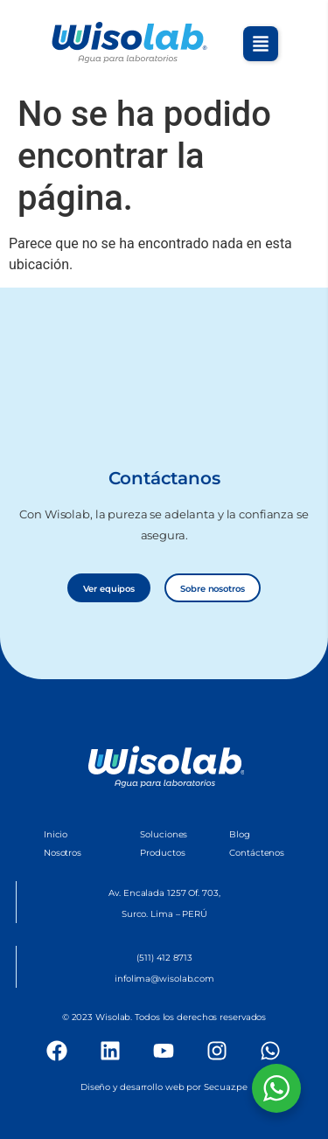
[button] (260, 43)
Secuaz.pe (226, 1087)
